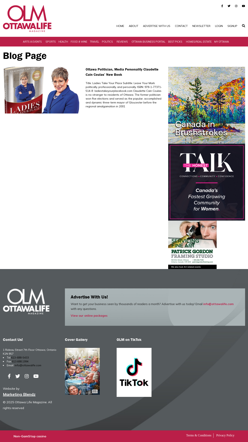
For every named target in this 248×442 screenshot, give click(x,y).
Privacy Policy (225, 435)
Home (120, 26)
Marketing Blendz (19, 394)
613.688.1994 (20, 361)
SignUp (232, 26)
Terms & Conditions (198, 435)
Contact (181, 26)
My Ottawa (221, 41)
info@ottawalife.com (218, 304)
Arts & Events (32, 41)
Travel (94, 41)
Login (219, 26)
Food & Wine (79, 41)
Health (63, 41)
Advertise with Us (156, 26)
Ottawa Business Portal (148, 41)
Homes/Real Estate (199, 41)
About (133, 26)
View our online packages (89, 315)
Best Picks (175, 41)
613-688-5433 (20, 357)
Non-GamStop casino (30, 436)
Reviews (122, 41)
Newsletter (201, 26)
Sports (51, 41)
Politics (107, 41)
